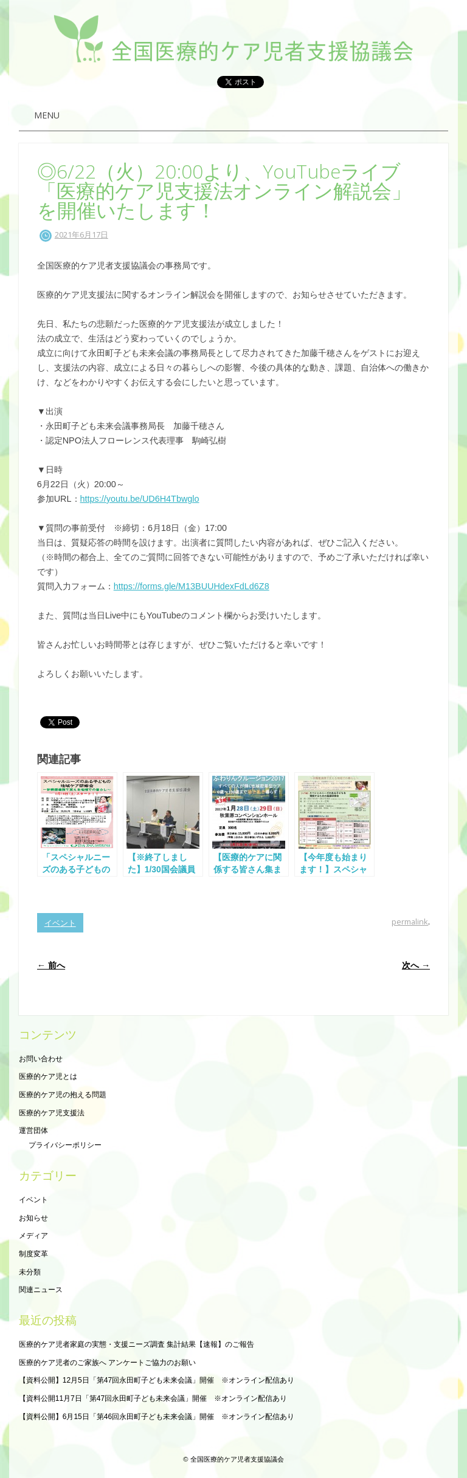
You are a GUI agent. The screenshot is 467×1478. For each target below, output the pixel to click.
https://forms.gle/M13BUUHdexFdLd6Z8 (191, 586)
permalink (410, 921)
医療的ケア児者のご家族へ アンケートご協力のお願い (107, 1362)
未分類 (30, 1272)
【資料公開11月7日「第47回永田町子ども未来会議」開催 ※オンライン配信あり (153, 1398)
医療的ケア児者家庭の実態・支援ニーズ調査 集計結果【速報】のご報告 (136, 1344)
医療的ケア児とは (48, 1076)
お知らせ (33, 1218)
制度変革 (33, 1254)
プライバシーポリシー (65, 1145)
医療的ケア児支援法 (52, 1113)
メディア (33, 1235)
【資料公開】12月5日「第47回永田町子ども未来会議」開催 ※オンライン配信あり (156, 1380)
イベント (60, 922)
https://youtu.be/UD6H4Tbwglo (139, 499)
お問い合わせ (41, 1059)
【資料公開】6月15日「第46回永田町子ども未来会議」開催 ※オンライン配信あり (156, 1416)
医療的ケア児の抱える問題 (62, 1094)
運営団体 (33, 1130)
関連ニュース (41, 1289)
